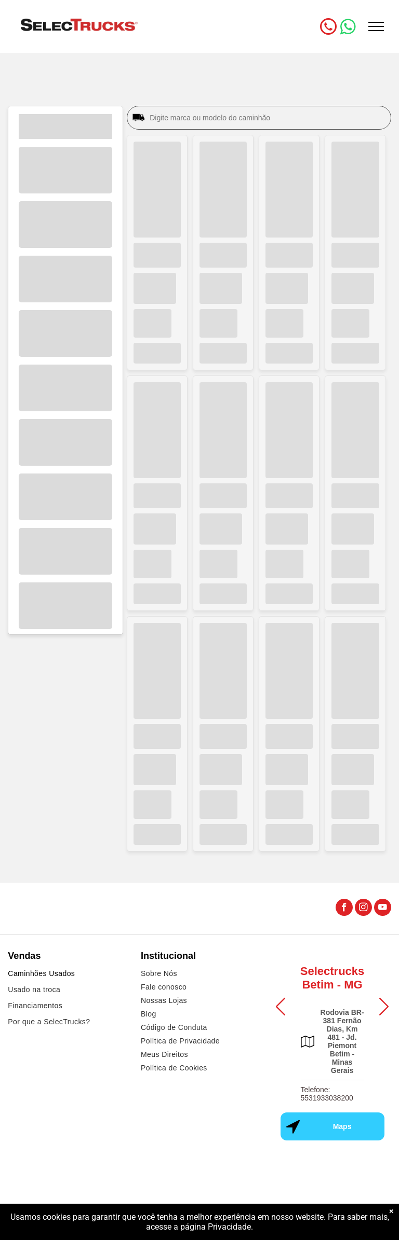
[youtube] (382, 908)
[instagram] (363, 908)
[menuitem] (66, 975)
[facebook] (344, 908)
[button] (281, 1006)
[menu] (376, 26)
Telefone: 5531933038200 (327, 1093)
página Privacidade (215, 1227)
